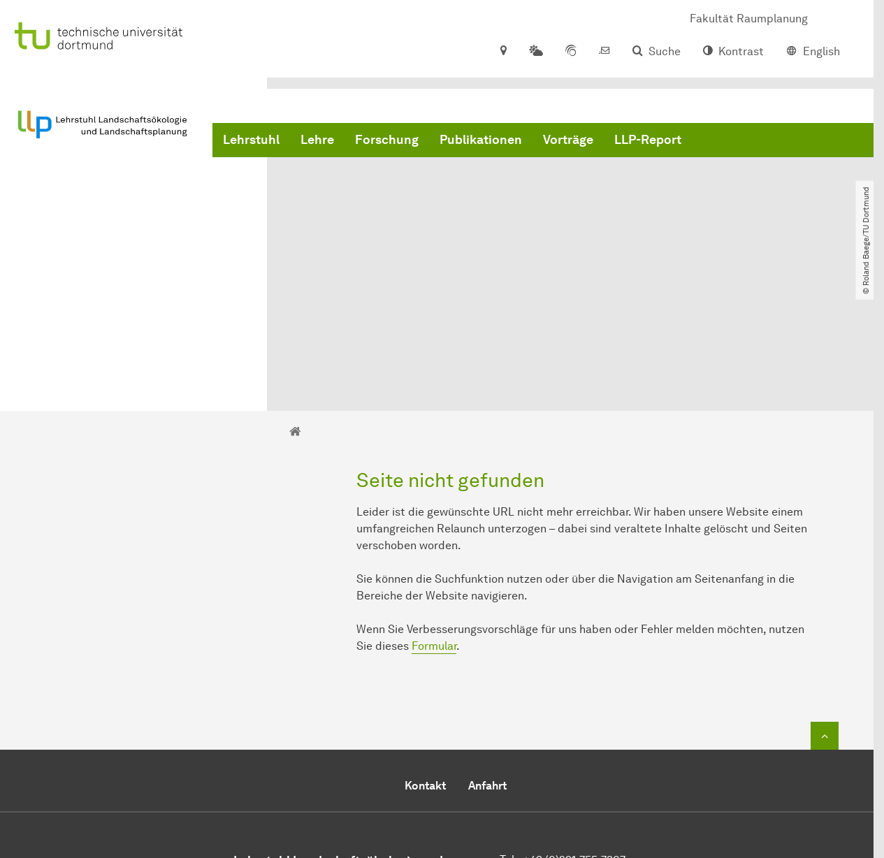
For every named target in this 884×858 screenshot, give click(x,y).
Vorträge (568, 139)
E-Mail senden (536, 754)
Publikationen (481, 139)
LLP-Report (647, 139)
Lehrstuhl (251, 139)
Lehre (317, 139)
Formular (434, 507)
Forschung (387, 139)
